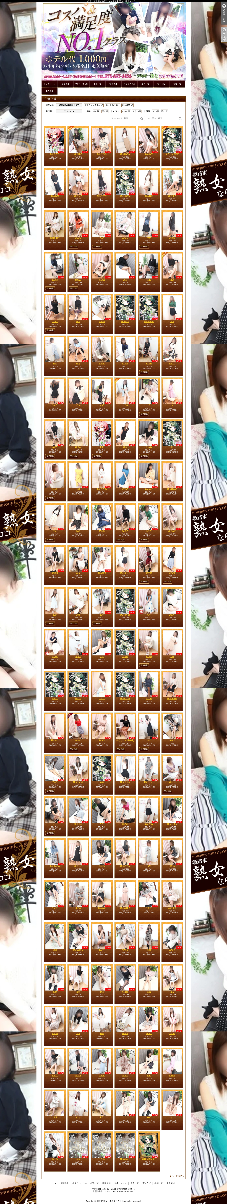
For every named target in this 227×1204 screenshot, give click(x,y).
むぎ (78, 1117)
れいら (102, 866)
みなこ (125, 238)
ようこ (102, 698)
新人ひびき (102, 196)
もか (55, 992)
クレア (78, 698)
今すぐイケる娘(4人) (93, 105)
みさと (149, 531)
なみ (78, 531)
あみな (78, 238)
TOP (49, 84)
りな (102, 1117)
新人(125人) (127, 105)
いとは (125, 992)
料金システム (129, 84)
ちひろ (55, 656)
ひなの (102, 1159)
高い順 (105, 111)
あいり (102, 950)
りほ (78, 489)
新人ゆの (78, 154)
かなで (172, 573)
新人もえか (172, 824)
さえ (55, 531)
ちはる (149, 698)
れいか (149, 656)
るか (78, 405)
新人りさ (78, 196)
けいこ (172, 363)
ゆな (149, 866)
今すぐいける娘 (81, 84)
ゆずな (55, 447)
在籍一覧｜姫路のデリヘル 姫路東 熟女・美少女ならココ (114, 41)
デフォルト (69, 111)
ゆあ (125, 447)
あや (125, 279)
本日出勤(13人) (112, 105)
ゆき (78, 363)
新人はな (125, 321)
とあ (172, 279)
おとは (125, 656)
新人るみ (102, 908)
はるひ (125, 824)
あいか (102, 740)
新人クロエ (149, 782)
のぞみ (172, 1075)
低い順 (96, 111)
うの (78, 992)
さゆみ (149, 447)
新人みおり (149, 321)
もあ (102, 782)
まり (149, 1075)
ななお (78, 656)
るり (172, 992)
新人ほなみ (172, 489)
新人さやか (125, 866)
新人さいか (125, 615)
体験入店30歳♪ (149, 1159)
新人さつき (102, 154)
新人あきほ (172, 698)
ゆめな (149, 1117)
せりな (55, 698)
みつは (172, 1033)
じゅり (55, 489)
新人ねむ (172, 531)
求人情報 (49, 91)
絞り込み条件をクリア (69, 105)
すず (102, 405)
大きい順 (137, 111)
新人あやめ (55, 866)
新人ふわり (78, 950)
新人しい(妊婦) (172, 154)
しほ (172, 656)
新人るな (149, 154)
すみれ (102, 531)
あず (102, 615)
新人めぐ (149, 489)
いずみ (125, 363)
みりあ (78, 1075)
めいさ (149, 1033)
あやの (125, 489)
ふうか (55, 1033)
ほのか (55, 782)
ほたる (125, 1033)
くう (55, 824)
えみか (102, 321)
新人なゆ (102, 573)
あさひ (172, 238)
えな (149, 950)
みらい (78, 740)
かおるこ (172, 908)
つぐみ (125, 405)
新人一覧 (145, 84)
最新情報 (65, 84)
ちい (102, 238)
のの (55, 950)
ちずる (125, 950)
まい (172, 447)
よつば (55, 321)
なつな (149, 573)
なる (172, 321)
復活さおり (55, 238)
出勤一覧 (97, 84)
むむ (102, 447)
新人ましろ (125, 573)
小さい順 (126, 111)
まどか (78, 908)
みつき (172, 950)
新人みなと (125, 1159)
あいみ (55, 279)
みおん (125, 1075)
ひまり (149, 908)
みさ (55, 363)
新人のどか (125, 698)
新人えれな (125, 196)
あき (55, 615)
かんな (55, 405)
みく (78, 573)
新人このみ (78, 782)
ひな (149, 405)
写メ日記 (161, 84)
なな (102, 824)
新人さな (78, 824)
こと (125, 1117)
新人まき (172, 196)
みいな (102, 279)
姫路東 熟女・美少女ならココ (110, 1201)
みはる (55, 1159)
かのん (78, 279)
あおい (172, 615)
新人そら (149, 824)
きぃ (172, 1117)
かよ (78, 321)
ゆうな (78, 447)
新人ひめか (125, 154)
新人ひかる (102, 489)
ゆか (149, 238)
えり (149, 615)
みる (78, 1033)
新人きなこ (55, 154)
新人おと (149, 196)
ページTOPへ (178, 1176)
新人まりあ (125, 782)
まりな (55, 1075)
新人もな (55, 196)
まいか (172, 866)
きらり (102, 363)
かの (102, 992)
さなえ (172, 740)
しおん (102, 1075)
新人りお (78, 866)
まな (149, 992)
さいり (55, 908)
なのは (55, 573)
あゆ (78, 615)
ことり (55, 1117)
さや (78, 1159)
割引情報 (113, 84)
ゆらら (172, 782)
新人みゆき (125, 908)
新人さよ (55, 740)
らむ (149, 279)
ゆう (149, 740)
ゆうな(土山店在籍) (125, 740)
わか (102, 1033)
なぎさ (125, 531)
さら (102, 656)
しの (172, 405)
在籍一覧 (177, 84)
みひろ (149, 363)
